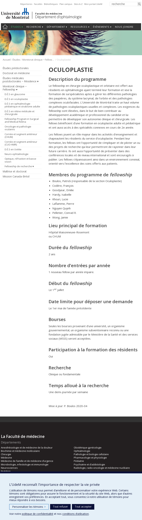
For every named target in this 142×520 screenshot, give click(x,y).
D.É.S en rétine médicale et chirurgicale (19, 113)
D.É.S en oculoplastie (16, 99)
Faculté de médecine (48, 13)
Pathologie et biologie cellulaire (91, 454)
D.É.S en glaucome (15, 94)
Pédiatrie (79, 461)
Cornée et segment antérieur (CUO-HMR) (21, 143)
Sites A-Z (78, 4)
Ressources (79, 26)
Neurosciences (9, 467)
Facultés (38, 4)
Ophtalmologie (82, 451)
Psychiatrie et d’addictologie (89, 464)
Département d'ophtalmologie (58, 16)
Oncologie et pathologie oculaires (18, 128)
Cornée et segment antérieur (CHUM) (21, 135)
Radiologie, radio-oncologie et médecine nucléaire (102, 467)
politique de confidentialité (37, 514)
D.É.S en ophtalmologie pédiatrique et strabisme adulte (22, 105)
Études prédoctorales (16, 68)
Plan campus (66, 4)
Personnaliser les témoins (29, 506)
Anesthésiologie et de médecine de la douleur (27, 447)
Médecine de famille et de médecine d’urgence (27, 461)
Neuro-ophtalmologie (16, 154)
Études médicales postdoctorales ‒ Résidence (19, 79)
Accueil (5, 26)
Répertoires (26, 4)
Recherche (33, 26)
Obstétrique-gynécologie (88, 447)
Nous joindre (124, 26)
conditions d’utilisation (75, 514)
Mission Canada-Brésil (16, 176)
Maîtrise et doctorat (15, 171)
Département (56, 26)
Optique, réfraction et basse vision (20, 160)
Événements (101, 26)
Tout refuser (60, 506)
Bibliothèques (51, 4)
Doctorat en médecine (16, 73)
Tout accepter (83, 506)
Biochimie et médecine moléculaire (20, 451)
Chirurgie (6, 454)
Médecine (6, 457)
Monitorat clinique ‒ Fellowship (38, 59)
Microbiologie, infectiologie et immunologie (24, 464)
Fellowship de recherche (18, 166)
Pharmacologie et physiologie (90, 457)
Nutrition (6, 471)
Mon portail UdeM (93, 4)
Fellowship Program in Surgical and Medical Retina (22, 120)
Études (16, 26)
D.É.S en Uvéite (13, 149)
